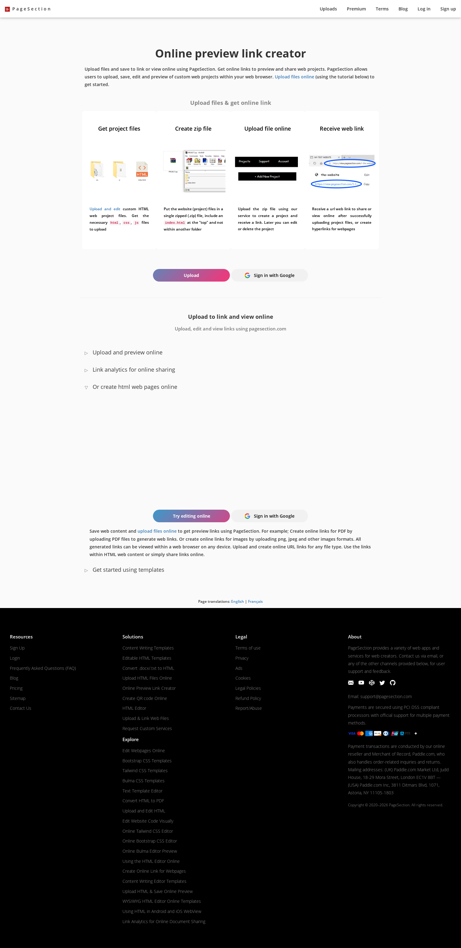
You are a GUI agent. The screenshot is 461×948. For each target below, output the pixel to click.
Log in (424, 9)
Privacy (241, 658)
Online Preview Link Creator (149, 688)
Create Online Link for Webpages (154, 871)
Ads (239, 668)
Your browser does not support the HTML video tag (230, 447)
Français (255, 601)
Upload (328, 9)
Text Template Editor (142, 791)
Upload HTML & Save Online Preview (157, 891)
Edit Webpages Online (143, 750)
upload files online (157, 531)
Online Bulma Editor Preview (149, 851)
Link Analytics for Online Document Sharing (163, 921)
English (237, 601)
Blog (403, 9)
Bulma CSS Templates (143, 781)
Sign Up (17, 648)
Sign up (448, 9)
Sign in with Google (270, 275)
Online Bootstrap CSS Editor (149, 841)
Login (15, 658)
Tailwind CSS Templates (145, 770)
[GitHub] (392, 684)
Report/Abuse (248, 708)
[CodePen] (372, 684)
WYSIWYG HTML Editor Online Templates (161, 901)
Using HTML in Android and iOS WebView (161, 911)
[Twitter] (382, 684)
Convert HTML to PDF (143, 801)
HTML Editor (134, 708)
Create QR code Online (144, 698)
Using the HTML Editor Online (151, 861)
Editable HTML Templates (146, 658)
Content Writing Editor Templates (154, 881)
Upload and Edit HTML (143, 811)
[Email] (351, 684)
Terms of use (248, 648)
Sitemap (18, 698)
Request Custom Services (147, 728)
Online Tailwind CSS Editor (147, 831)
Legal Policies (248, 688)
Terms (382, 9)
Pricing (16, 688)
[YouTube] (362, 684)
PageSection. (400, 805)
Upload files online (294, 77)
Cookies (243, 678)
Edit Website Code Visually (147, 821)
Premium (356, 9)
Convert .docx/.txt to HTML (148, 668)
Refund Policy (248, 698)
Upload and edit (105, 208)
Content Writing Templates (148, 648)
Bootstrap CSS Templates (147, 761)
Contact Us (20, 708)
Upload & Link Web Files (145, 718)
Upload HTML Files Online (147, 678)
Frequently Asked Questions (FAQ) (43, 668)
